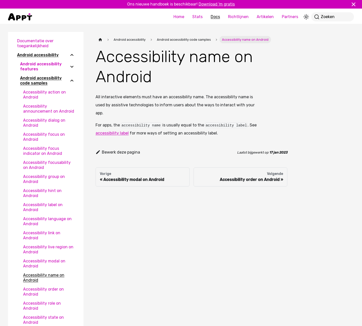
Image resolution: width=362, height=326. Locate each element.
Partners (290, 16)
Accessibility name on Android (43, 278)
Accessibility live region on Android (48, 249)
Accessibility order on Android (43, 292)
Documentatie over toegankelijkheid (35, 43)
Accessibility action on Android (44, 95)
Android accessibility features (41, 66)
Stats (197, 16)
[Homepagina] (100, 39)
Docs (215, 16)
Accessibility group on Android (44, 179)
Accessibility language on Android (47, 221)
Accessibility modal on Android (44, 263)
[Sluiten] (355, 4)
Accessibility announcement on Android (48, 109)
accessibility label (112, 133)
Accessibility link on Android (41, 235)
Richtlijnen (238, 16)
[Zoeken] (332, 16)
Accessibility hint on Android (42, 193)
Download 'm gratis (217, 4)
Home (178, 16)
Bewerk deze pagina (118, 152)
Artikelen (265, 16)
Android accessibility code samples (41, 80)
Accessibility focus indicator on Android (42, 151)
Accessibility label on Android (43, 207)
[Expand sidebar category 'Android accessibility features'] (71, 66)
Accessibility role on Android (42, 306)
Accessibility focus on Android (44, 137)
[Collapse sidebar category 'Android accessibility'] (71, 55)
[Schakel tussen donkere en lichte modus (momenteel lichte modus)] (306, 17)
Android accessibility (38, 55)
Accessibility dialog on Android (44, 123)
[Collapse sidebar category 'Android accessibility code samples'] (71, 80)
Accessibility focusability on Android (47, 165)
